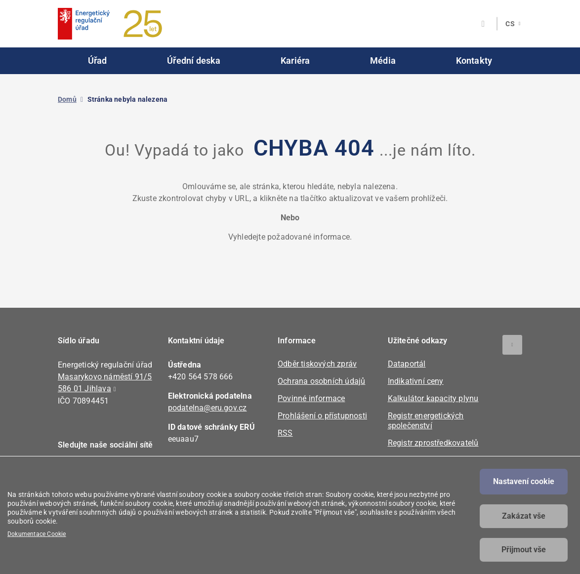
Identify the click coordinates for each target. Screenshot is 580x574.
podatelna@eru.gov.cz (207, 407)
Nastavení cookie (523, 481)
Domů (67, 99)
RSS (285, 433)
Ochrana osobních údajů (321, 381)
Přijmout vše (523, 549)
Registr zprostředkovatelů (433, 443)
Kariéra (295, 60)
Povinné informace (311, 398)
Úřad (97, 60)
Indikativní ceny (416, 381)
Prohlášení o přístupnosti (322, 415)
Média (383, 60)
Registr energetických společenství (426, 420)
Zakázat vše (523, 516)
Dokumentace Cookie (36, 534)
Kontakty (474, 60)
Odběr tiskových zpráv (317, 364)
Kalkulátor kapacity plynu (433, 398)
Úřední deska (193, 60)
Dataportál (407, 364)
